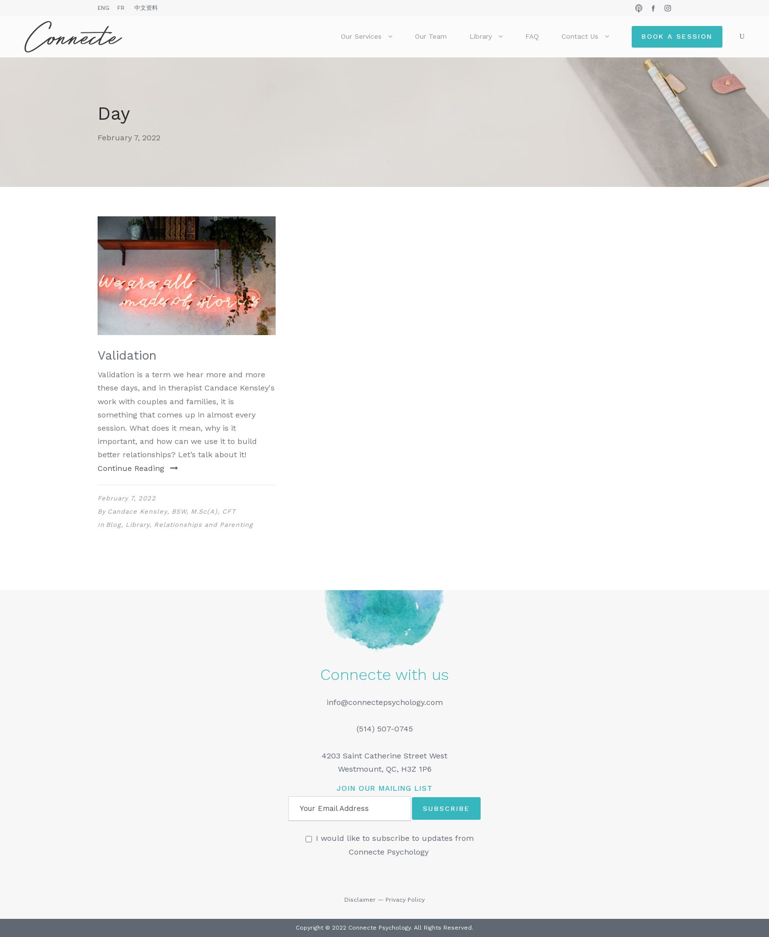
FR (121, 7)
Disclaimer (360, 899)
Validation (127, 355)
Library (480, 36)
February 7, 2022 (127, 498)
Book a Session (677, 36)
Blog (113, 524)
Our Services (361, 36)
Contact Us (580, 36)
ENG (103, 7)
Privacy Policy (405, 899)
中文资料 (146, 7)
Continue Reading (138, 468)
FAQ (532, 36)
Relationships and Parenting (203, 524)
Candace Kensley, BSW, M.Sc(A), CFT (171, 511)
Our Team (431, 36)
